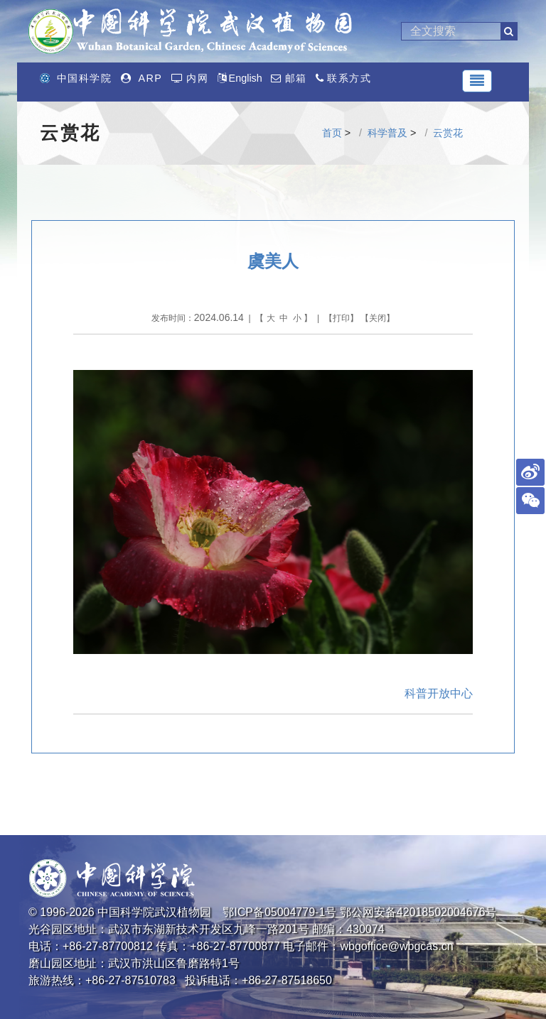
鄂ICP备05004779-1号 (279, 912)
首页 (332, 132)
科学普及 (387, 132)
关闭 (377, 318)
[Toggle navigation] (477, 81)
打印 (341, 318)
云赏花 (448, 132)
